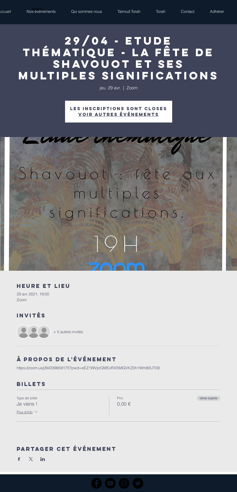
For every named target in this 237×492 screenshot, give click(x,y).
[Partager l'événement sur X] (31, 459)
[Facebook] (96, 483)
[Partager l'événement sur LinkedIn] (42, 459)
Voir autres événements (118, 114)
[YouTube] (110, 483)
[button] (41, 9)
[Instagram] (124, 483)
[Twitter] (138, 483)
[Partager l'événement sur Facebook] (19, 459)
